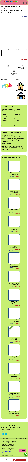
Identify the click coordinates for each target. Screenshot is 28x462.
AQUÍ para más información (6, 452)
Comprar (21, 460)
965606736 (6, 431)
